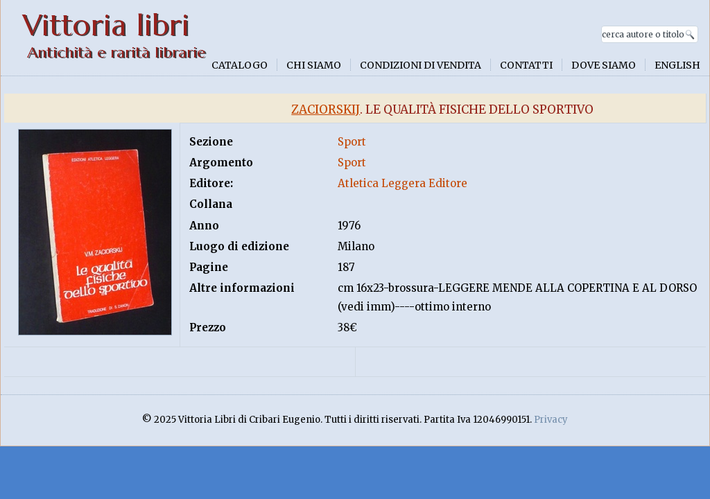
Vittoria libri (105, 25)
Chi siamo (313, 65)
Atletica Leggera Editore (402, 183)
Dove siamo (603, 65)
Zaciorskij (325, 109)
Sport (352, 141)
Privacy (551, 420)
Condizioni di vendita (420, 65)
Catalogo (239, 65)
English (677, 65)
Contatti (526, 65)
